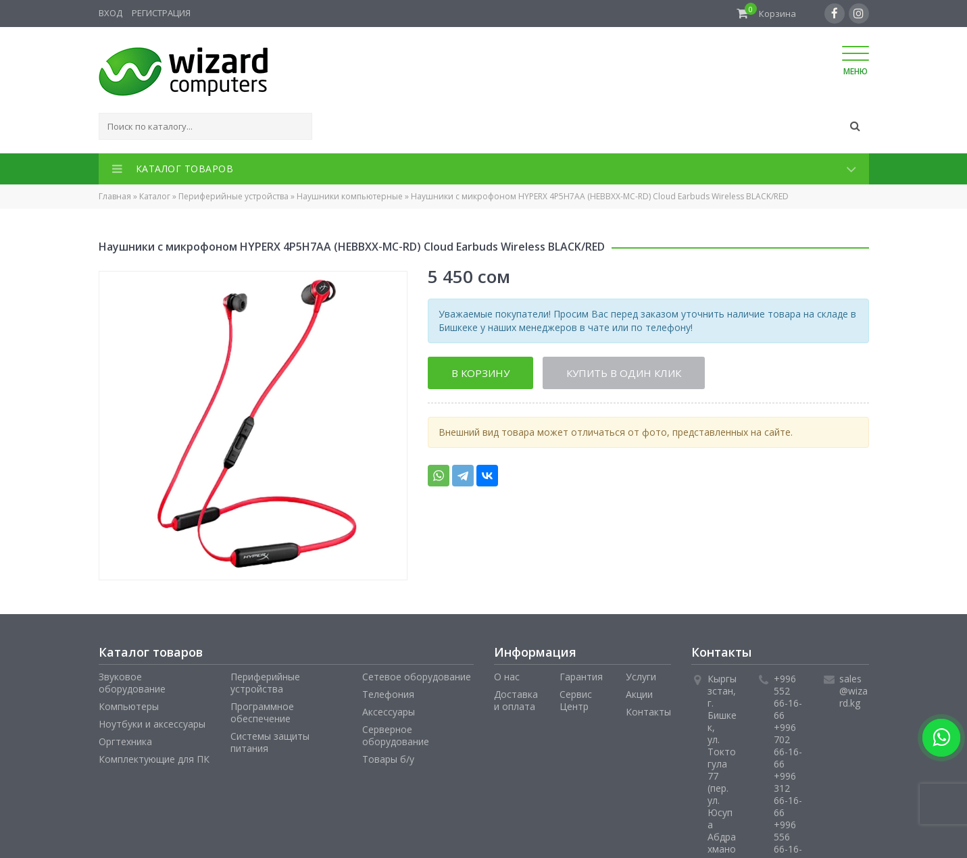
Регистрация (161, 13)
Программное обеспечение (262, 712)
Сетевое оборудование (416, 676)
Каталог (154, 196)
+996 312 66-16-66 (788, 794)
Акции (639, 694)
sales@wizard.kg (853, 690)
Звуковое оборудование (132, 682)
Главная (115, 196)
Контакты (648, 711)
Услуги (641, 676)
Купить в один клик (623, 373)
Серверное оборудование (395, 735)
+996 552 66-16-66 (788, 697)
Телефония (388, 694)
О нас (507, 676)
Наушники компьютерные (350, 196)
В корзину (480, 373)
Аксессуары (388, 711)
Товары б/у (388, 759)
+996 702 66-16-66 (788, 745)
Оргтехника (125, 741)
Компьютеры (129, 706)
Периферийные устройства (233, 196)
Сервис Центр (576, 700)
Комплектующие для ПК (154, 759)
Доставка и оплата (516, 700)
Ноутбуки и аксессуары (152, 723)
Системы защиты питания (269, 742)
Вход (110, 13)
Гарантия (581, 676)
